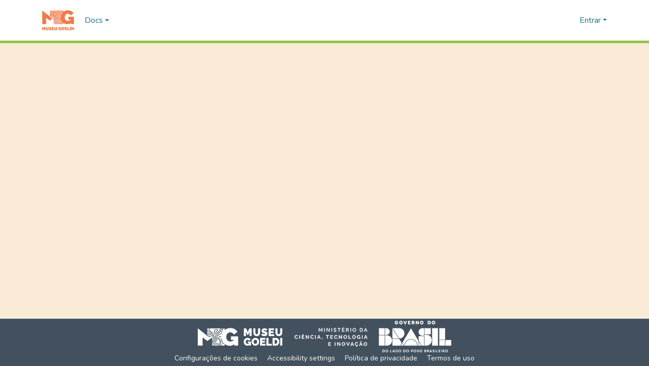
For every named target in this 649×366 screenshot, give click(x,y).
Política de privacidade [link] (381, 358)
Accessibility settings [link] (301, 358)
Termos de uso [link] (451, 358)
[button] (58, 20)
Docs (94, 20)
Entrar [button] (591, 20)
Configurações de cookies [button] (216, 358)
